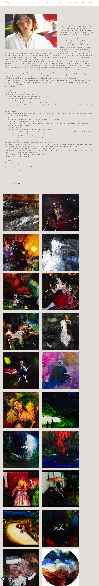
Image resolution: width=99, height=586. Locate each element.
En (78, 567)
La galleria (50, 2)
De (77, 567)
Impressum (79, 568)
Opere (69, 2)
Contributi (78, 571)
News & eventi (79, 2)
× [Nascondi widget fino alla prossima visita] (4, 577)
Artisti (61, 2)
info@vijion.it (12, 573)
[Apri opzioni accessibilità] (3, 578)
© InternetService (81, 573)
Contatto (91, 2)
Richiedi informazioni (14, 184)
